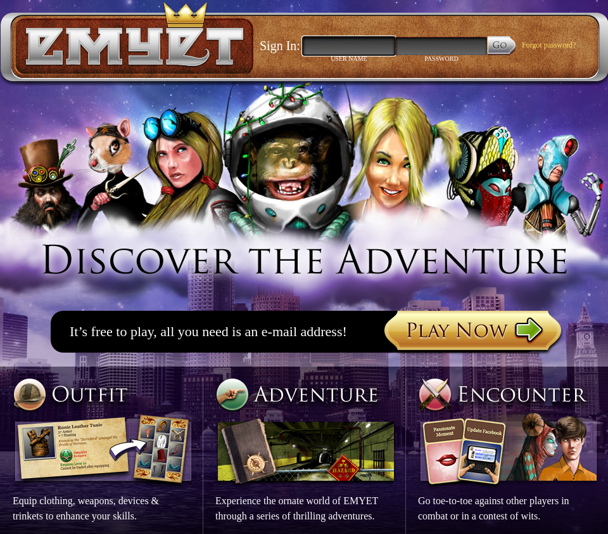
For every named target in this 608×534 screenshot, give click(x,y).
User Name (349, 58)
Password (441, 58)
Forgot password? (549, 45)
